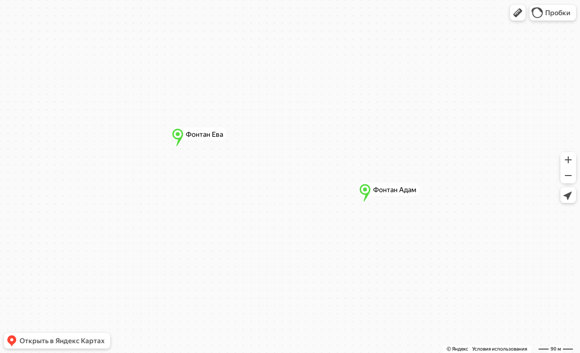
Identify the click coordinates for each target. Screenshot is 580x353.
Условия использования (499, 349)
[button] (518, 13)
